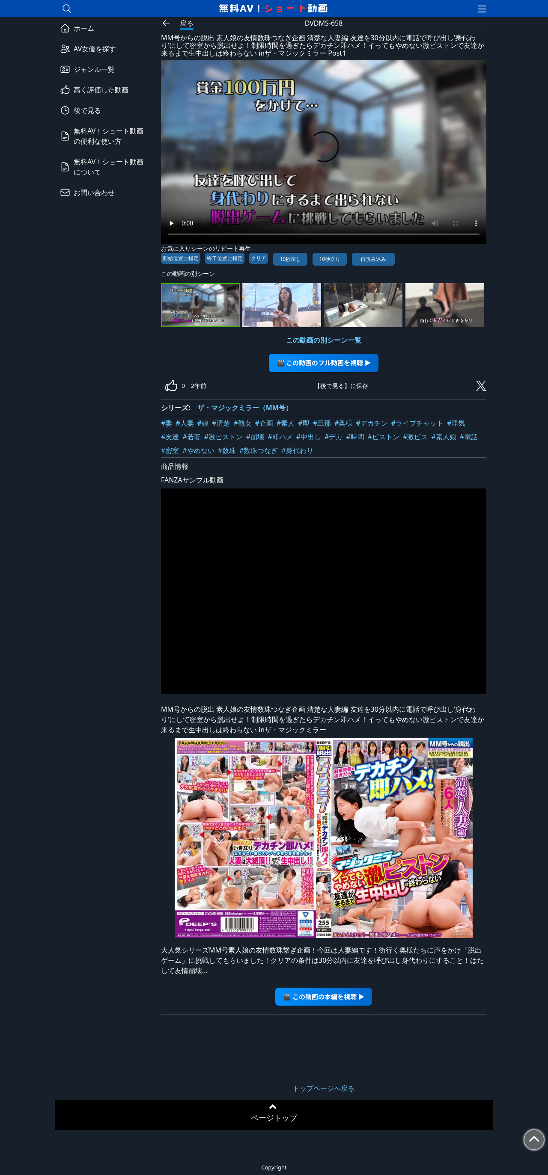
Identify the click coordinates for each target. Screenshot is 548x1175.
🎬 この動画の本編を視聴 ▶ (324, 996)
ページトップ (274, 1118)
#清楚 (221, 423)
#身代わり (297, 450)
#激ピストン (223, 436)
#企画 (264, 423)
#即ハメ (280, 436)
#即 (303, 423)
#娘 (202, 423)
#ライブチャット (417, 423)
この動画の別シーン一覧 (323, 340)
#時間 (355, 436)
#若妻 (191, 436)
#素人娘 (443, 436)
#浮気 (456, 423)
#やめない (198, 450)
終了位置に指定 (225, 258)
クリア (258, 258)
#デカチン (371, 423)
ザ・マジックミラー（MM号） (244, 407)
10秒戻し (290, 259)
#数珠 (227, 450)
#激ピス (415, 436)
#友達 (170, 436)
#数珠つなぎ (258, 450)
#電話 (469, 436)
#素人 (286, 423)
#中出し (308, 436)
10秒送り (329, 259)
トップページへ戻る (323, 1088)
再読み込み (373, 259)
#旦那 (322, 423)
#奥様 (343, 423)
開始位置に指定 (181, 258)
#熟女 (242, 423)
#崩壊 (255, 436)
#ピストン (383, 436)
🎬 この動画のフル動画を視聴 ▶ (324, 362)
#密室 (170, 450)
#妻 (166, 423)
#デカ (333, 436)
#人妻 (185, 423)
